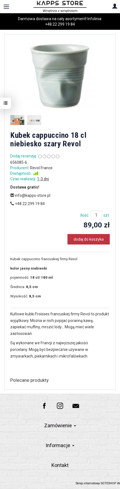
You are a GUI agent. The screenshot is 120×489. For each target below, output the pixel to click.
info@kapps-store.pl (30, 195)
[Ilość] (96, 215)
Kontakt (60, 465)
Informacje (60, 445)
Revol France (41, 168)
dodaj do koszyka (89, 239)
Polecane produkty (29, 380)
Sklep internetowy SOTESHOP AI (97, 483)
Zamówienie (60, 425)
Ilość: (84, 215)
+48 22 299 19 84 (60, 24)
